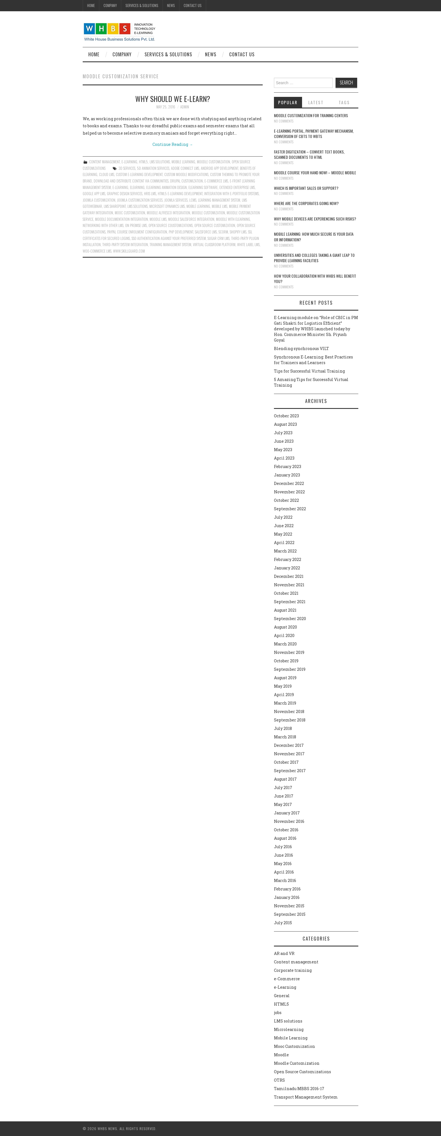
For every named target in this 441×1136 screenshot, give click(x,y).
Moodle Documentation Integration (121, 219)
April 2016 (284, 872)
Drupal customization (186, 181)
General (282, 995)
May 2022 (283, 534)
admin (184, 107)
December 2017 (289, 745)
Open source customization (214, 225)
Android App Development (219, 168)
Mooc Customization (130, 212)
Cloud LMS (106, 174)
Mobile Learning (183, 161)
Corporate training (293, 970)
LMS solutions (160, 161)
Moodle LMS (158, 219)
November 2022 (289, 492)
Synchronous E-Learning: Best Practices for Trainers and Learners (313, 359)
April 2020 (284, 635)
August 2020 (285, 627)
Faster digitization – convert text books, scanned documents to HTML (309, 154)
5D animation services (153, 168)
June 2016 (283, 855)
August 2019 (285, 677)
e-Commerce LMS (216, 181)
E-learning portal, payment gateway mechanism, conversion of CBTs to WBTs (314, 133)
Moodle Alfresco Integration (168, 212)
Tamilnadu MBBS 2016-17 (299, 1088)
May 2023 (283, 449)
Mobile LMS (219, 206)
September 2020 (290, 618)
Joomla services (176, 200)
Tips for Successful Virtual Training (309, 371)
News (171, 5)
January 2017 (287, 813)
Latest (316, 102)
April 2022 (284, 542)
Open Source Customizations (302, 1071)
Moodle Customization (213, 161)
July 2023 (283, 432)
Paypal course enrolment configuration (137, 232)
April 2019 (284, 694)
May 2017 (283, 804)
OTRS (279, 1080)
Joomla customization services (140, 200)
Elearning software (203, 187)
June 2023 (284, 441)
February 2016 (287, 889)
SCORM (223, 232)
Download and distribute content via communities (131, 181)
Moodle (281, 1054)
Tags (344, 102)
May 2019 (283, 686)
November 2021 (289, 584)
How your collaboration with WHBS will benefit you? (315, 278)
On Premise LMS (136, 225)
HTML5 (143, 161)
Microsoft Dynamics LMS (167, 206)
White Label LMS (248, 244)
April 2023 (284, 458)
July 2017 (283, 787)
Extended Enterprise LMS (237, 187)
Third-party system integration (125, 244)
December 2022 (289, 483)
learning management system (219, 200)
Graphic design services (124, 193)
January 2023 (287, 475)
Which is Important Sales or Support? (306, 188)
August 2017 (285, 779)
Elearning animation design (166, 187)
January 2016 (287, 897)
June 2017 (283, 796)
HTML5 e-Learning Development (180, 193)
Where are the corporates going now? (306, 203)
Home (91, 5)
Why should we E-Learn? (172, 98)
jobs (278, 1012)
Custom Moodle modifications (186, 174)
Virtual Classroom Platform (214, 244)
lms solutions (137, 206)
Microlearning (288, 1029)
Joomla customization (99, 200)
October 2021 (286, 593)
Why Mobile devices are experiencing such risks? (315, 219)
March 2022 (285, 551)
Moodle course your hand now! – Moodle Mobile (315, 172)
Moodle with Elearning (233, 219)
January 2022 (287, 568)
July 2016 (283, 846)
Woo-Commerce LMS (97, 251)
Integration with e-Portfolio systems (231, 193)
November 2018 (289, 711)
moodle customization (208, 212)
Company (110, 5)
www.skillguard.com (129, 251)
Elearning (137, 187)
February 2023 (287, 466)
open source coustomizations (170, 225)
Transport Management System (306, 1097)
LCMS (192, 200)
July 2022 (283, 517)
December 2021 (288, 576)
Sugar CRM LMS (219, 238)
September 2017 (290, 770)
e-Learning (129, 161)
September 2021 (289, 601)
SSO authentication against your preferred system (169, 238)
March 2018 (285, 736)
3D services (126, 168)
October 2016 (286, 829)
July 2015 (283, 922)
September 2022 (290, 508)
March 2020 (285, 644)
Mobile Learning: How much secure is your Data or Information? (314, 236)
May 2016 (283, 863)
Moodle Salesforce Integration (191, 219)
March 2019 (285, 703)
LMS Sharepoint (115, 206)
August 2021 (285, 610)
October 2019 (286, 660)
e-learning (120, 187)
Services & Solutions (141, 5)
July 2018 (283, 728)
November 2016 (289, 821)
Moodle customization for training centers (311, 115)
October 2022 (286, 500)
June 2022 (284, 525)
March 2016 (285, 880)
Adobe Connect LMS (185, 168)
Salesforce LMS (206, 232)
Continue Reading (172, 144)
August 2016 (285, 838)
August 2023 (285, 424)
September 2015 (289, 914)
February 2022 (287, 559)
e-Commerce (287, 978)
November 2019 (289, 652)
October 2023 (286, 415)
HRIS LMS (150, 193)
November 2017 (289, 753)
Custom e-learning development (139, 174)
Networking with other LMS (103, 225)
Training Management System (170, 244)
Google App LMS (94, 193)
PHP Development (181, 232)
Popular (288, 102)
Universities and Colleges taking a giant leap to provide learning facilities (314, 258)
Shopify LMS (238, 232)
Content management (104, 161)
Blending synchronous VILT (301, 348)
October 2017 (286, 762)
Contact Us (193, 5)
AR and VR (284, 953)
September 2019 (289, 669)
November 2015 (289, 905)
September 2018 (289, 720)
